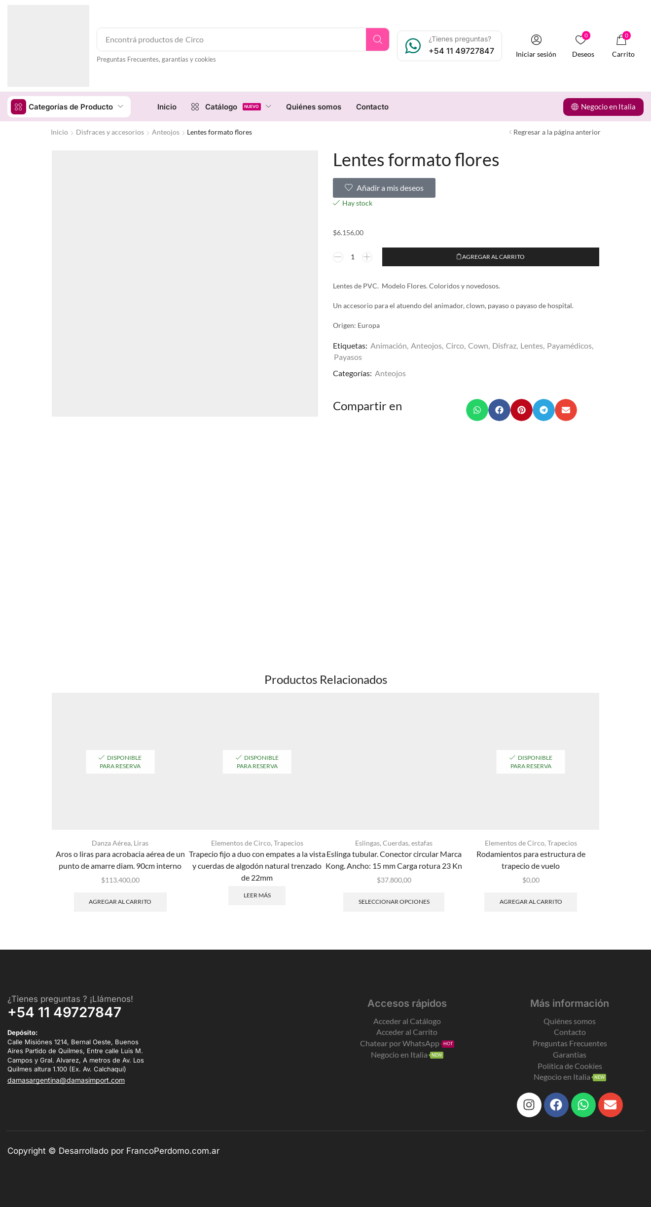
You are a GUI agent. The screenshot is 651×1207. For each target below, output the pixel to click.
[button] (537, 46)
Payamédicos (569, 345)
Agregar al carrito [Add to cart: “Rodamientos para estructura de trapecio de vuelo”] (531, 901)
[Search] (378, 39)
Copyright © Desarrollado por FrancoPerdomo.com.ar (113, 1151)
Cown (478, 345)
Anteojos (166, 131)
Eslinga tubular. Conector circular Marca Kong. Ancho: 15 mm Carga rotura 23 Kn (394, 859)
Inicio (59, 131)
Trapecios (288, 842)
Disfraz (504, 345)
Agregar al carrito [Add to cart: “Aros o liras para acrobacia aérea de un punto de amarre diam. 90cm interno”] (120, 901)
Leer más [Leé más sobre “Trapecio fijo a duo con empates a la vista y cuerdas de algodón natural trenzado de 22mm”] (257, 894)
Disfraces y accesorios (110, 131)
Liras (141, 842)
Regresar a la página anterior (557, 131)
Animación (388, 345)
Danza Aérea (111, 842)
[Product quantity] (352, 256)
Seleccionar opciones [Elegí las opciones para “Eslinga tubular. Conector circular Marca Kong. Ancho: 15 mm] (394, 901)
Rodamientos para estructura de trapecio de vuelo (530, 859)
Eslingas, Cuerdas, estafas (394, 842)
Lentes (531, 345)
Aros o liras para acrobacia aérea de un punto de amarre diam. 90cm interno (120, 859)
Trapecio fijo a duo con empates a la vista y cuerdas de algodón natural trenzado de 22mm (257, 865)
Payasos (348, 356)
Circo (455, 345)
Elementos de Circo (241, 842)
